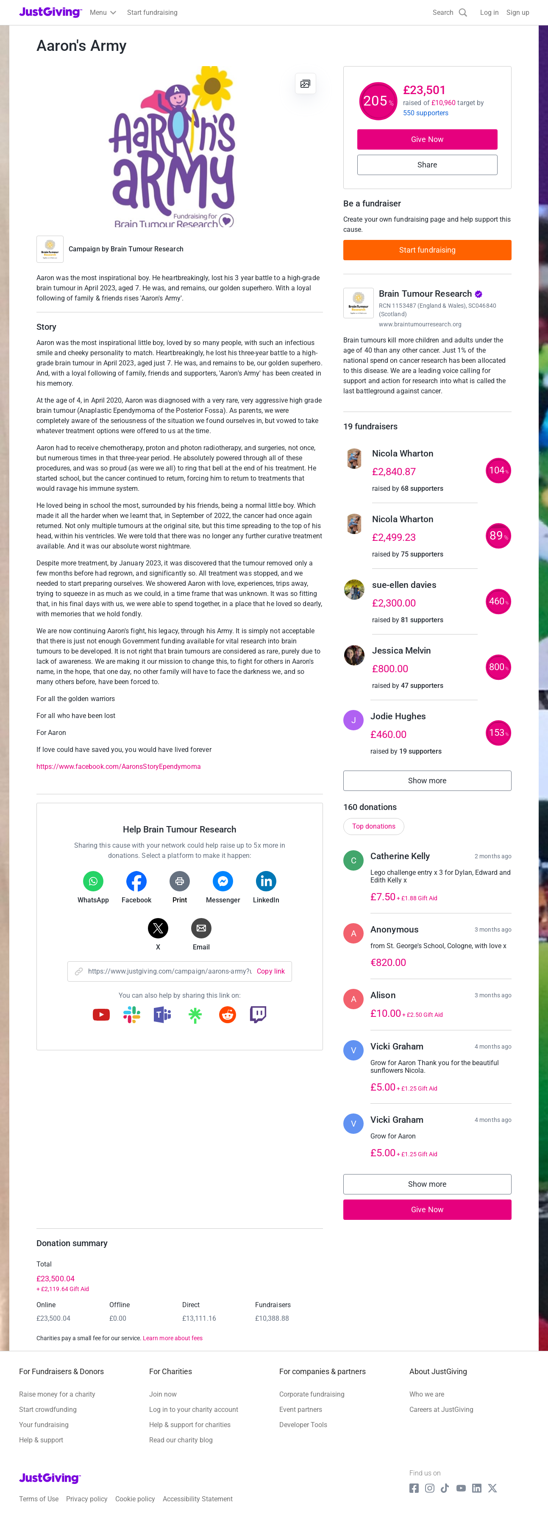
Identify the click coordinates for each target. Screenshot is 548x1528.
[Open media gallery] (179, 146)
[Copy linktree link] (195, 1017)
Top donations (373, 835)
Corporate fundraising (312, 1403)
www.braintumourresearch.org (420, 324)
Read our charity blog (181, 1449)
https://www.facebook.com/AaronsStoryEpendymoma (118, 767)
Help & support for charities (190, 1434)
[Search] (450, 12)
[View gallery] (305, 83)
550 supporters (425, 113)
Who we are (426, 1403)
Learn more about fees (173, 1347)
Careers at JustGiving (441, 1418)
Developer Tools (303, 1434)
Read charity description (382, 407)
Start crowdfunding (48, 1418)
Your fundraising (44, 1434)
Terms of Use (38, 1507)
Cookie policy (135, 1507)
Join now (163, 1403)
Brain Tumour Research (147, 249)
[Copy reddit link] (227, 1015)
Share (427, 164)
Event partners (300, 1418)
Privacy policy (87, 1507)
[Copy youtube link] (101, 1015)
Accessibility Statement (198, 1507)
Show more (437, 791)
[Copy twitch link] (258, 1015)
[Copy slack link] (131, 1015)
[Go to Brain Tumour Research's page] (358, 303)
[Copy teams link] (162, 1015)
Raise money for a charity (57, 1403)
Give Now (427, 139)
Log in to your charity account (193, 1418)
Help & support (41, 1449)
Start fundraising (427, 249)
